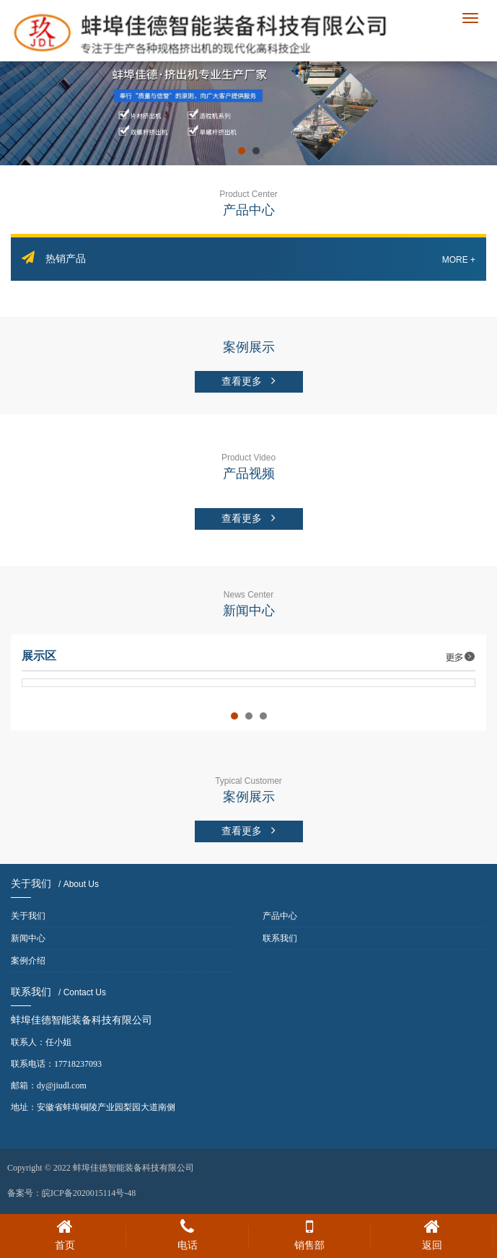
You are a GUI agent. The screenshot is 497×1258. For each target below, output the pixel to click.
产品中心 (280, 916)
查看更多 (248, 381)
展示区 (248, 656)
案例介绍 (28, 961)
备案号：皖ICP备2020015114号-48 (71, 1193)
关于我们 (28, 916)
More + (458, 260)
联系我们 (280, 938)
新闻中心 (28, 938)
